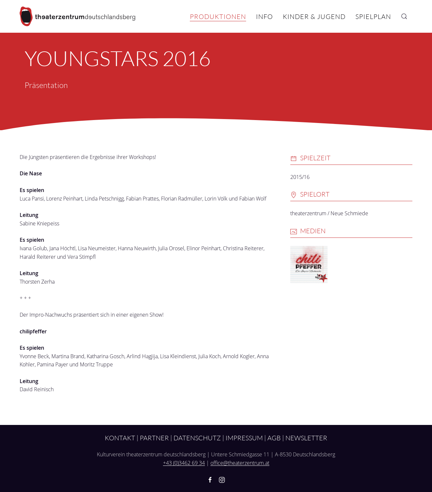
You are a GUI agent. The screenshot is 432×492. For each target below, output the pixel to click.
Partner (154, 438)
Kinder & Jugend (314, 16)
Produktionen (218, 16)
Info (264, 16)
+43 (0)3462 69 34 (184, 462)
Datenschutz (197, 438)
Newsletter (306, 438)
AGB (274, 438)
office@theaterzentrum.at (239, 462)
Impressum (244, 438)
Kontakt (120, 438)
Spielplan (373, 16)
